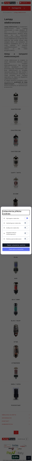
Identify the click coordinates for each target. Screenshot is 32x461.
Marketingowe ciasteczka (13, 223)
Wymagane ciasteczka (12, 218)
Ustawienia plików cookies (11, 212)
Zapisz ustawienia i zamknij (16, 245)
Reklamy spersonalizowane (13, 239)
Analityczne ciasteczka (12, 228)
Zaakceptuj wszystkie (16, 249)
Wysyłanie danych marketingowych (11, 233)
